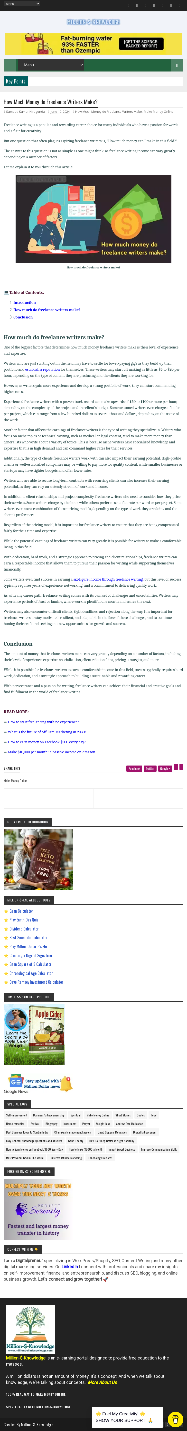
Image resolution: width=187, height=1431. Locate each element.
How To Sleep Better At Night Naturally (111, 1141)
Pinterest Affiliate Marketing (66, 1158)
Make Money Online (159, 111)
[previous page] (47, 792)
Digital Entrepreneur (145, 1132)
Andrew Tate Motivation (129, 1124)
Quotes (141, 1115)
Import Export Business (122, 1149)
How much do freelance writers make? (46, 310)
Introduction (24, 302)
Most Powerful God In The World (25, 1158)
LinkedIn (70, 1266)
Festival (35, 1124)
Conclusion (23, 317)
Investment (70, 1124)
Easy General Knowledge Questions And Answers (34, 1141)
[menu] (21, 3)
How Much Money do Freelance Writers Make (108, 111)
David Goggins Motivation (112, 1132)
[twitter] (150, 769)
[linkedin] (181, 767)
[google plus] (165, 769)
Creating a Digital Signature (30, 955)
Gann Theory (75, 1141)
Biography (51, 1124)
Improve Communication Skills (159, 1149)
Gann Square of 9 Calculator (30, 964)
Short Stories (123, 1115)
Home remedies (15, 1124)
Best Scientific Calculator (28, 937)
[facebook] (134, 769)
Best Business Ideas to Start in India (27, 1132)
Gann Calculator (21, 911)
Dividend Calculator (24, 929)
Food (154, 1115)
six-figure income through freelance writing (108, 579)
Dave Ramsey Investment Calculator (36, 982)
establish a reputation (42, 369)
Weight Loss (103, 1124)
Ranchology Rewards (100, 1158)
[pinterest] (176, 767)
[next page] (139, 792)
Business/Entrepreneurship (49, 1115)
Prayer (86, 1124)
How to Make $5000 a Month (86, 1149)
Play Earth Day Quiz (23, 920)
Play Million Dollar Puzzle (28, 946)
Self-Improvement (16, 1115)
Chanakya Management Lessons (73, 1132)
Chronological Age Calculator (31, 973)
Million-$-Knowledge (37, 1425)
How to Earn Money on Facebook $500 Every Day (34, 1149)
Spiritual (76, 1115)
